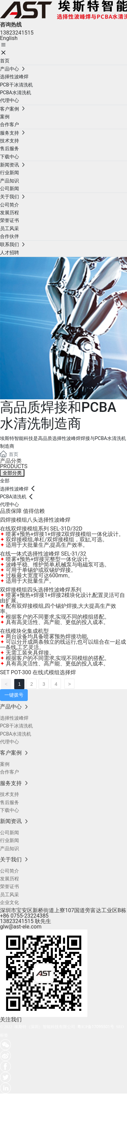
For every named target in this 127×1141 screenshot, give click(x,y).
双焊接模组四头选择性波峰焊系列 (40, 589)
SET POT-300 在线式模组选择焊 (38, 672)
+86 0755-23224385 (24, 916)
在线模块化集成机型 (24, 631)
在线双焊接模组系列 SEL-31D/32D (41, 528)
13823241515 (17, 32)
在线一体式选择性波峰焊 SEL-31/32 (43, 554)
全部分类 (12, 473)
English (9, 38)
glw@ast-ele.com (21, 926)
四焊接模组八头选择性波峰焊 (35, 520)
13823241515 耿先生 (25, 921)
